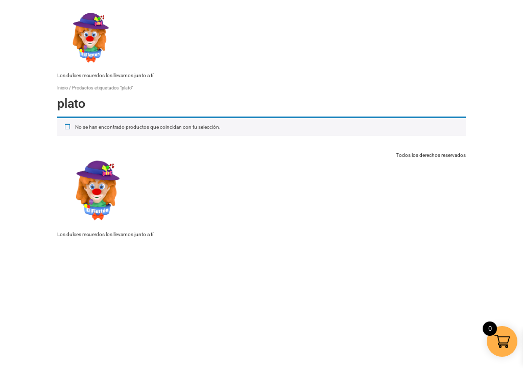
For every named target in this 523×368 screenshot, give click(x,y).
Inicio (62, 87)
